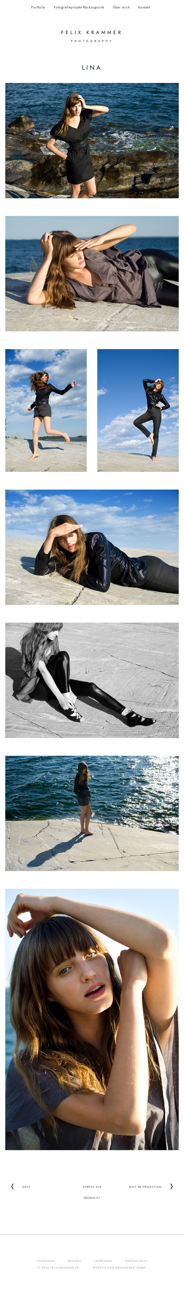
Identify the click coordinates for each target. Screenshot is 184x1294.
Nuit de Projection (145, 1186)
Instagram (46, 1261)
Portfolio (38, 7)
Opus (26, 1186)
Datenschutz (136, 1261)
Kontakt (144, 7)
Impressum (103, 1261)
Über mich (121, 7)
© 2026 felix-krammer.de (58, 1268)
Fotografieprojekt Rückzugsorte (79, 7)
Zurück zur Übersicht (92, 1186)
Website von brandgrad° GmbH (119, 1268)
